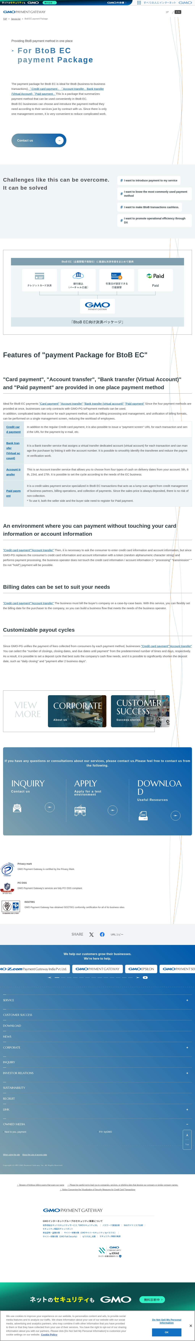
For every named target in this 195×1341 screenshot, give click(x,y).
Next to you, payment (15, 1132)
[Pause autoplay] (145, 977)
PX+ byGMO (105, 1132)
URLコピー (117, 934)
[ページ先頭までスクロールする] (187, 1140)
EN (178, 11)
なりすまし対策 (89, 1236)
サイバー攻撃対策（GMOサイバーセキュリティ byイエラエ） (90, 1232)
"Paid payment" (134, 403)
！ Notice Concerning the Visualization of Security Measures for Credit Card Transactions (97, 1190)
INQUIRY (9, 1062)
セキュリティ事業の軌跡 (110, 1236)
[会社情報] (99, 720)
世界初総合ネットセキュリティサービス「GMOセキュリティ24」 (71, 1225)
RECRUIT (9, 1098)
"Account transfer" (71, 403)
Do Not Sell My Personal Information (166, 1321)
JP (167, 11)
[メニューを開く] (188, 12)
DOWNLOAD (12, 1026)
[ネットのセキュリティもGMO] (29, 2)
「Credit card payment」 (44, 88)
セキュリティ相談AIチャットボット (58, 1228)
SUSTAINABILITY (14, 1088)
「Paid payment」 (44, 93)
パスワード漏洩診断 (111, 1225)
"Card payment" (49, 403)
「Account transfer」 (73, 88)
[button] (97, 1000)
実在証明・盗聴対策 (51, 1232)
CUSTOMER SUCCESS (17, 1015)
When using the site (11, 1155)
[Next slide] (138, 977)
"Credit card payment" (17, 550)
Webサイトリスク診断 (133, 1225)
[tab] (57, 977)
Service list (15, 19)
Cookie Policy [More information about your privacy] (49, 1334)
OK (167, 1332)
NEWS (7, 1036)
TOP (5, 19)
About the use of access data (34, 1155)
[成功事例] (162, 720)
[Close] (191, 1326)
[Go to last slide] (49, 977)
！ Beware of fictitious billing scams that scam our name (40, 1185)
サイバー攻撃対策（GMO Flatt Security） (60, 1236)
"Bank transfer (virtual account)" (104, 403)
